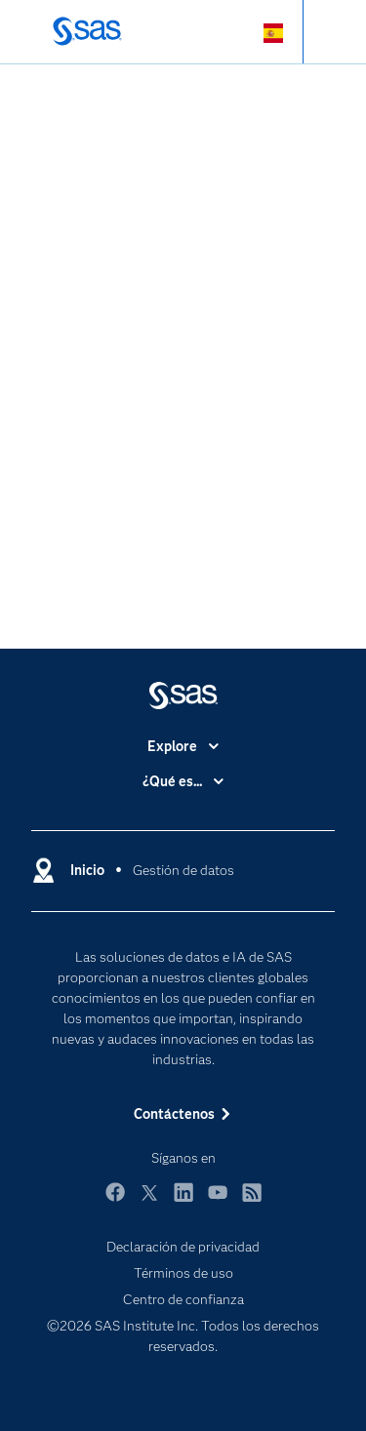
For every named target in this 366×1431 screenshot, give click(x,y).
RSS (252, 1201)
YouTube (217, 1201)
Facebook (115, 1201)
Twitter (149, 1201)
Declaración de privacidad (183, 1246)
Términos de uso (183, 1273)
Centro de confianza (183, 1299)
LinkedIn (183, 1201)
